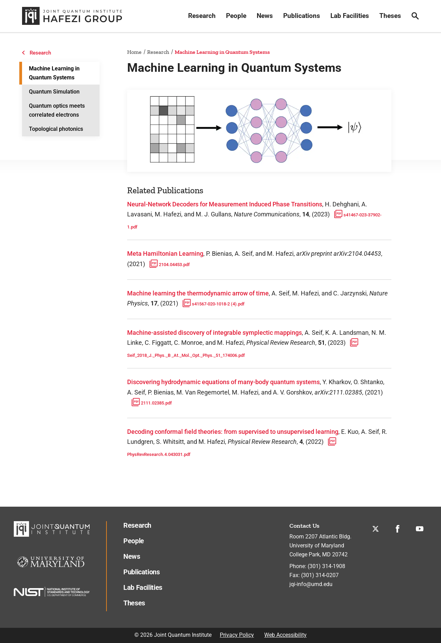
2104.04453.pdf (168, 264)
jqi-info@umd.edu (310, 584)
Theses (390, 16)
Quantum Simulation (54, 91)
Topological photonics (56, 129)
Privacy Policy (237, 635)
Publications (301, 16)
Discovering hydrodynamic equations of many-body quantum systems (223, 382)
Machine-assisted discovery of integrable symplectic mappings (214, 332)
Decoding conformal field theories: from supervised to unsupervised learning (232, 431)
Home (134, 52)
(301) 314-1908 (326, 566)
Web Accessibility (285, 635)
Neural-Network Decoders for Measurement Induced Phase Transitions (224, 204)
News (265, 16)
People (236, 16)
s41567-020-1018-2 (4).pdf (212, 303)
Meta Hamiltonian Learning (165, 253)
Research (202, 16)
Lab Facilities (349, 16)
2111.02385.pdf (150, 403)
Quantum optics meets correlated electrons (57, 110)
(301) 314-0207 (320, 575)
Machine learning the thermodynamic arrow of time (198, 293)
